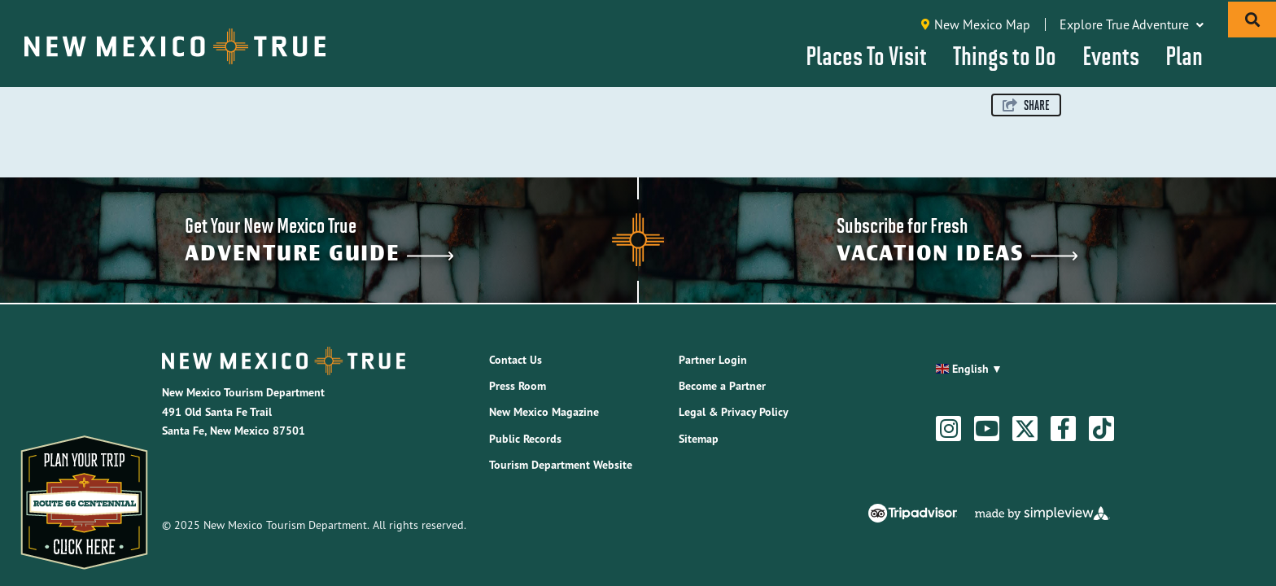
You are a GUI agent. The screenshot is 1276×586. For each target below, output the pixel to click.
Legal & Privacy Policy (734, 412)
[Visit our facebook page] (1063, 429)
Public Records (525, 438)
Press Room (517, 385)
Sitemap (699, 438)
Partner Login (713, 359)
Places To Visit (866, 54)
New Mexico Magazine (544, 412)
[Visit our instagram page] (949, 429)
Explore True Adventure (1132, 24)
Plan (1184, 54)
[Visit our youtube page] (987, 429)
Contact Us (515, 359)
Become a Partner (722, 385)
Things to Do (1004, 54)
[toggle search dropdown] (1252, 19)
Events (1110, 54)
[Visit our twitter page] (1025, 429)
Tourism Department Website (560, 464)
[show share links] (1026, 105)
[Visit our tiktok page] (1102, 429)
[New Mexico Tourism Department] (175, 46)
